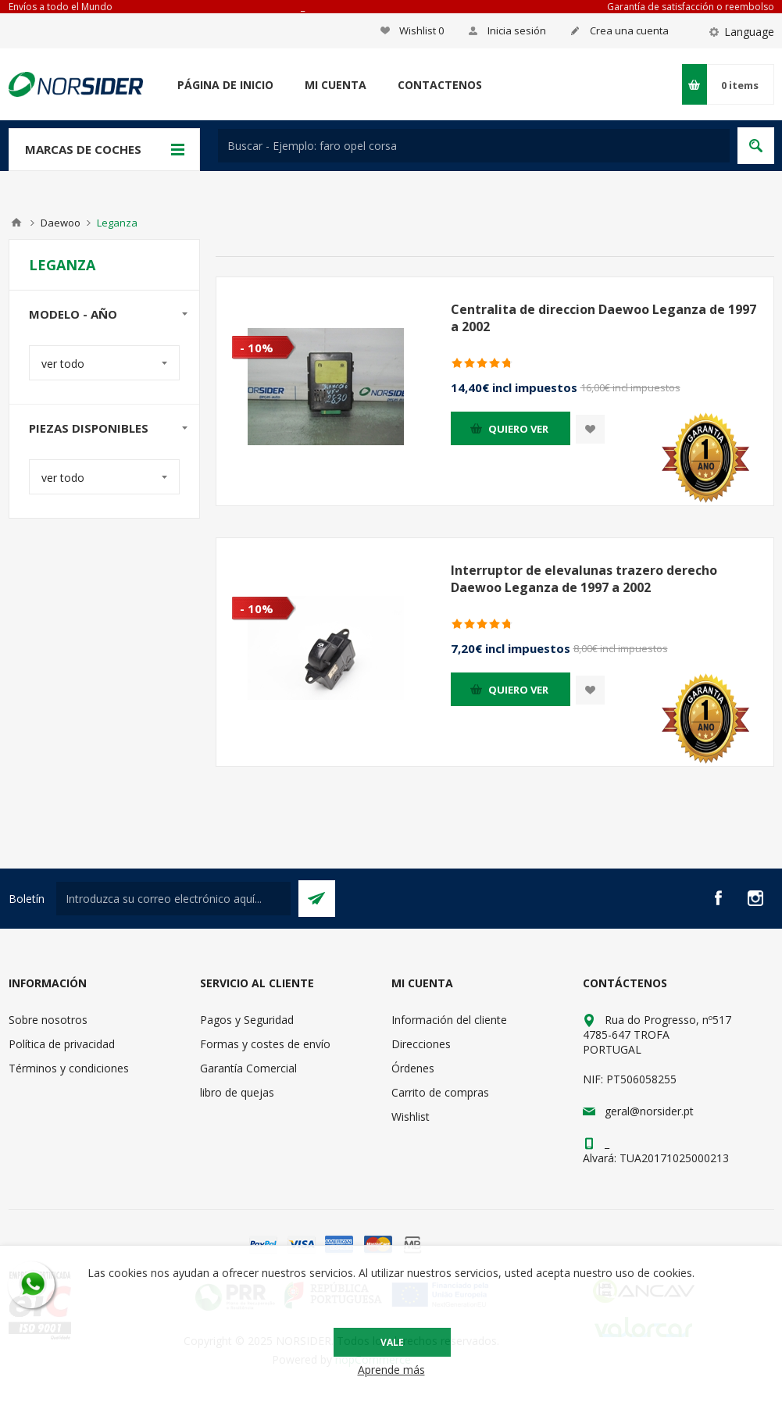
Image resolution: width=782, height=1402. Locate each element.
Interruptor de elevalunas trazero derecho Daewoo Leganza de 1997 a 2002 (584, 579)
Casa (16, 222)
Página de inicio (225, 84)
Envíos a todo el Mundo (60, 6)
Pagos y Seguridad (247, 1019)
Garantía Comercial (248, 1068)
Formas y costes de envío (265, 1043)
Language (749, 31)
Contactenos (440, 84)
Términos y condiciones (69, 1068)
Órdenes (412, 1068)
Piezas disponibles (88, 428)
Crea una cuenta (629, 30)
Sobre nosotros (48, 1019)
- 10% (256, 347)
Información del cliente (449, 1019)
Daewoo (60, 223)
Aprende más (391, 1369)
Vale (392, 1342)
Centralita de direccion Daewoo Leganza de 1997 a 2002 (603, 318)
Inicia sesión (516, 30)
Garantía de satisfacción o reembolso (690, 6)
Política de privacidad (62, 1043)
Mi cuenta (335, 84)
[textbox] (474, 145)
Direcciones (421, 1043)
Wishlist (410, 1116)
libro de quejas (237, 1092)
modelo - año (73, 314)
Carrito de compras (440, 1092)
